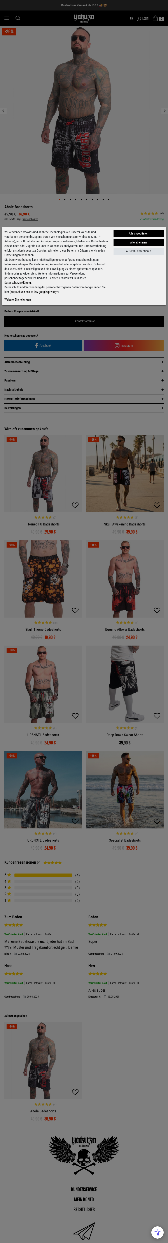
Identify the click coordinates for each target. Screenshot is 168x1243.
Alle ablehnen (138, 242)
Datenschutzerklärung (17, 282)
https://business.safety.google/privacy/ (34, 292)
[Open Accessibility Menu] (157, 1232)
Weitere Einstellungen (17, 299)
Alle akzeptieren (138, 233)
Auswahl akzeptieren (138, 251)
